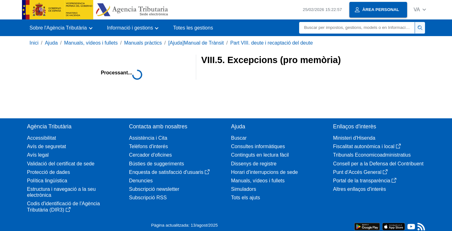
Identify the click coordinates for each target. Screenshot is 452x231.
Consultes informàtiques (258, 146)
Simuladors (243, 189)
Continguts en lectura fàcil (260, 155)
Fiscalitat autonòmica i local (367, 146)
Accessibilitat (41, 138)
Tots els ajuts (245, 197)
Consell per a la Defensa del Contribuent (378, 163)
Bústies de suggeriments (156, 163)
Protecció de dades (48, 172)
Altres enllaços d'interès (359, 189)
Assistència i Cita (148, 138)
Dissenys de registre (254, 163)
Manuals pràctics (143, 43)
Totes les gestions (193, 27)
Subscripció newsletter (154, 189)
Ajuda (51, 43)
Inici (34, 43)
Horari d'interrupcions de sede (264, 172)
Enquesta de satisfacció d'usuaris (169, 172)
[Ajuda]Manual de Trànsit (196, 43)
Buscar (239, 138)
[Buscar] (357, 28)
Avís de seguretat (46, 146)
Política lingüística (47, 180)
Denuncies (141, 180)
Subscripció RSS (148, 197)
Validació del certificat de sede (60, 163)
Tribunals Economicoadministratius (372, 155)
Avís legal (38, 155)
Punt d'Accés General (360, 172)
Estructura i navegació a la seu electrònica (61, 192)
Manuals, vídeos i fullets (91, 43)
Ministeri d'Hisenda (354, 138)
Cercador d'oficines (150, 155)
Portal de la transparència (364, 180)
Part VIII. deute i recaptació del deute (271, 43)
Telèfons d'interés (148, 146)
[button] (420, 10)
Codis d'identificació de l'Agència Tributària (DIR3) (63, 206)
